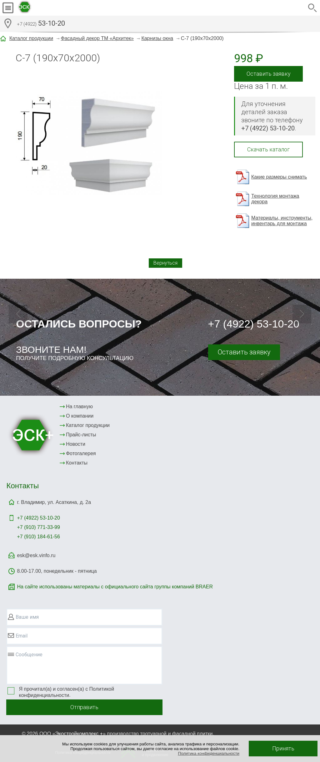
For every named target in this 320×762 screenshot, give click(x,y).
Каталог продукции (31, 38)
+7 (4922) (38, 518)
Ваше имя (27, 617)
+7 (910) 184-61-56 (38, 536)
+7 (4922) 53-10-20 (253, 324)
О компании (79, 416)
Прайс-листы (81, 434)
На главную (79, 406)
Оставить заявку (269, 73)
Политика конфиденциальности (208, 753)
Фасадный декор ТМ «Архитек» (97, 38)
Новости (75, 444)
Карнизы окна (157, 38)
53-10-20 (41, 24)
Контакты (77, 462)
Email (22, 636)
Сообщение (29, 655)
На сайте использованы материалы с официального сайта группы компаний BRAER (114, 586)
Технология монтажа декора (275, 198)
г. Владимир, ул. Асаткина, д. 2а (54, 502)
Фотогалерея (81, 453)
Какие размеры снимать (279, 177)
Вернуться (165, 263)
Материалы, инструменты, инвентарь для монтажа (281, 220)
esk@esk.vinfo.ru (36, 555)
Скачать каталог (268, 149)
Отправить (84, 707)
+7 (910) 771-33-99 (38, 527)
